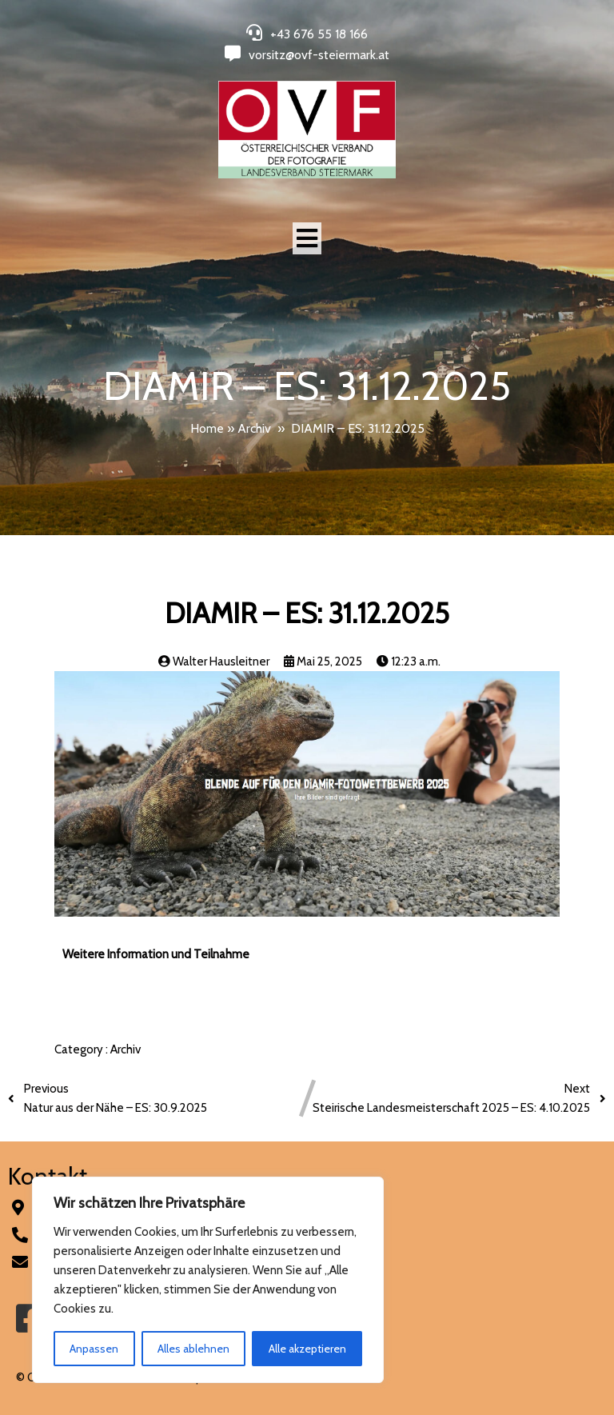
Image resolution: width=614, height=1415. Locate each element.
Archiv (254, 428)
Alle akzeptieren (307, 1348)
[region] (208, 1280)
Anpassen (94, 1348)
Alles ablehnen (193, 1348)
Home (207, 428)
